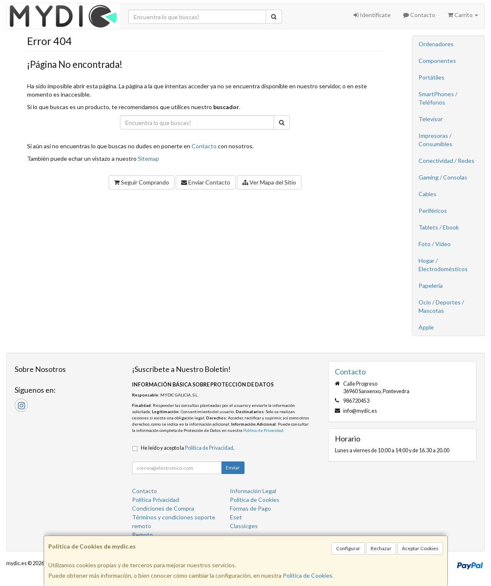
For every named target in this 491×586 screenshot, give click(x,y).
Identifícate (372, 14)
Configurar (348, 548)
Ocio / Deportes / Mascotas (441, 306)
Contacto (419, 14)
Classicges (244, 525)
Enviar (233, 467)
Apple (426, 327)
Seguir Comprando (141, 182)
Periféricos (433, 210)
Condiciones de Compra (163, 508)
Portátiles (431, 77)
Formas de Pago (250, 508)
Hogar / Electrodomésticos (443, 264)
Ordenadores (436, 43)
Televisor (431, 118)
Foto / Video (435, 243)
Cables (427, 193)
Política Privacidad (155, 499)
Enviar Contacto (205, 182)
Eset (236, 517)
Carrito (463, 14)
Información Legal (253, 490)
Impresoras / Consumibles (435, 139)
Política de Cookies (307, 575)
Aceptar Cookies (420, 548)
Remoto (142, 534)
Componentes (437, 60)
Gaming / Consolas (443, 177)
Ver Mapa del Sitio (269, 182)
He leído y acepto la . (187, 448)
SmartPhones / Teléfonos (438, 98)
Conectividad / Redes (446, 160)
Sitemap (148, 158)
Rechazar (381, 548)
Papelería (431, 285)
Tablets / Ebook (439, 227)
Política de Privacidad (263, 430)
